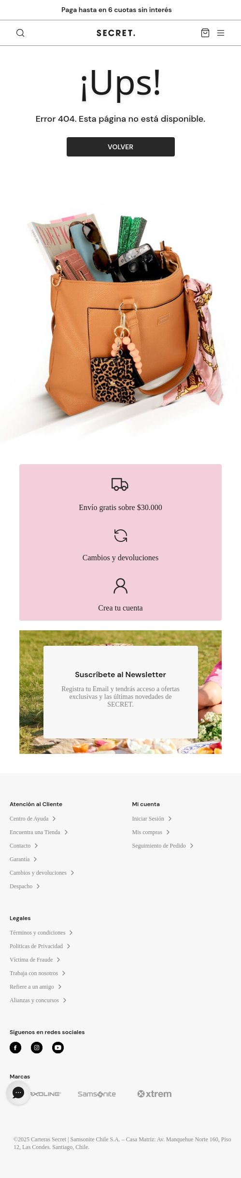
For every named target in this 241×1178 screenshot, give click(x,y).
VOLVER (120, 146)
